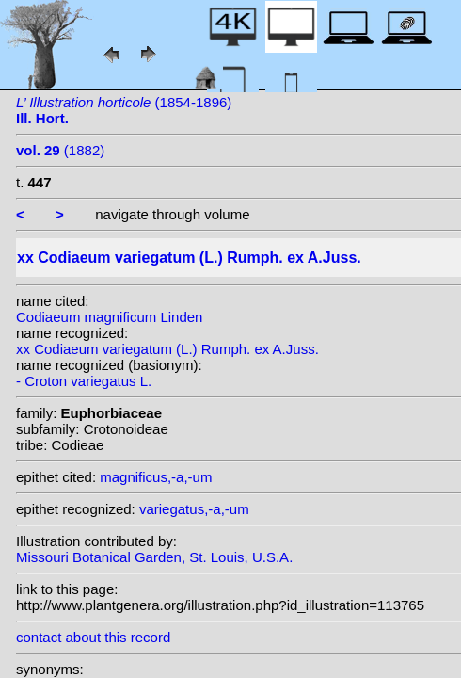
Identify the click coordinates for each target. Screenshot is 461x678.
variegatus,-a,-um (194, 509)
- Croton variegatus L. (83, 381)
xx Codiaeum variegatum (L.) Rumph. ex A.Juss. (167, 349)
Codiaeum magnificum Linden (109, 317)
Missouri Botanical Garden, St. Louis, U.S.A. (154, 557)
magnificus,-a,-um (156, 477)
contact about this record (93, 637)
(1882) (60, 150)
